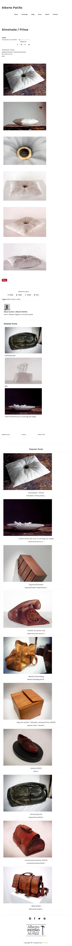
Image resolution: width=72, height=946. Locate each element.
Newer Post (6, 434)
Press (40, 14)
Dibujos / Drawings (10, 441)
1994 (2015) (36, 909)
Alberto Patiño (12, 7)
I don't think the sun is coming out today (20, 417)
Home (16, 14)
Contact (55, 14)
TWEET (19, 295)
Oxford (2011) (36, 771)
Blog (32, 14)
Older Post (41, 434)
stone (18, 299)
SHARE (10, 295)
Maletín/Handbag (36, 679)
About (47, 14)
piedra (4, 37)
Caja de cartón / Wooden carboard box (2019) (36, 725)
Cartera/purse (10, 355)
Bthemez (45, 943)
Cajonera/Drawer (36, 587)
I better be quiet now (36, 633)
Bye (6, 386)
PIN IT (36, 295)
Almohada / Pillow (36, 495)
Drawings (25, 14)
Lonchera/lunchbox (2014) (36, 863)
